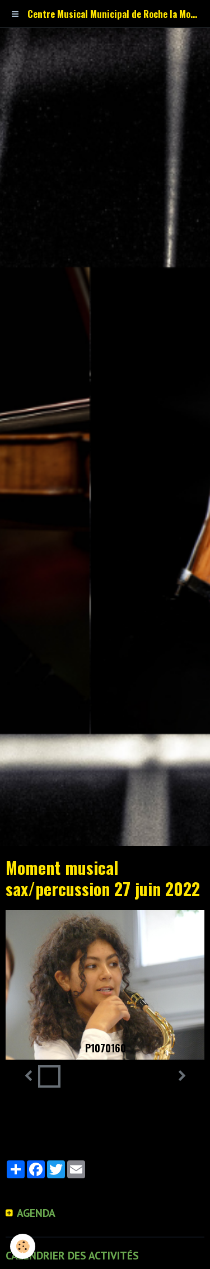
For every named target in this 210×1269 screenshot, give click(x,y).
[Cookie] (22, 1246)
